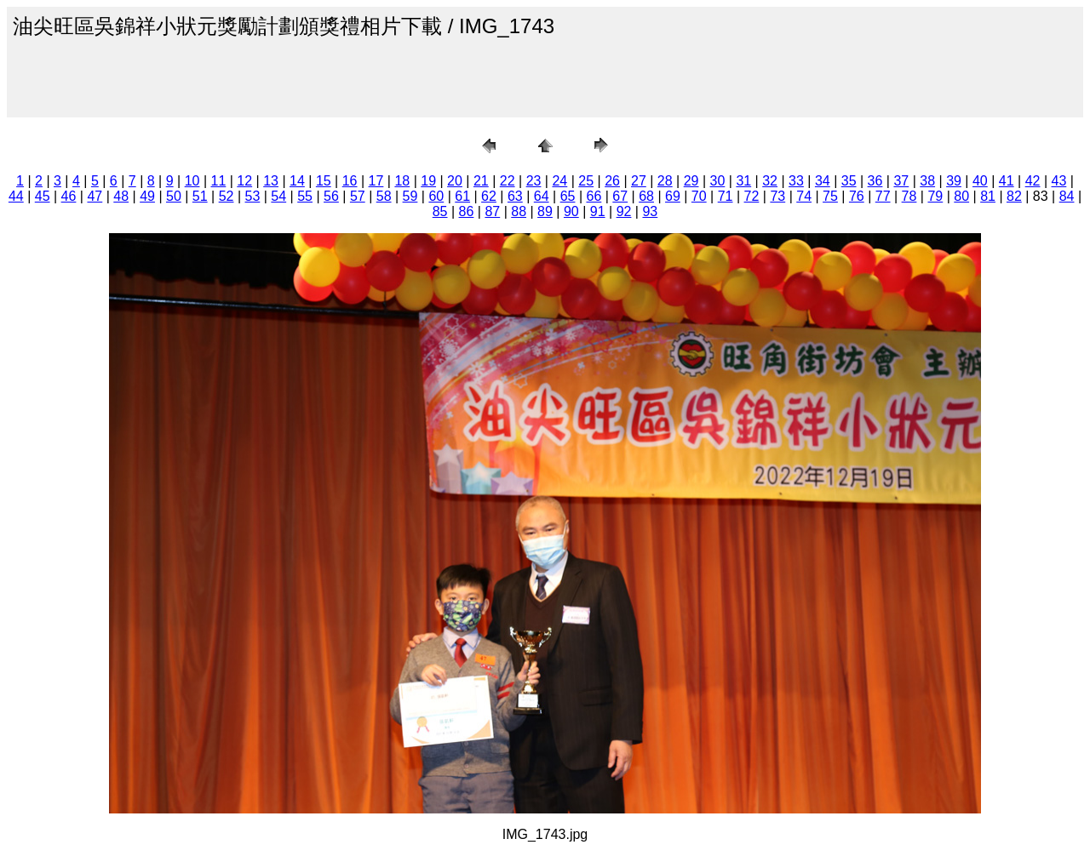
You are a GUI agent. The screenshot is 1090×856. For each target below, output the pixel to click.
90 (571, 211)
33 (796, 181)
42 (1033, 181)
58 (384, 196)
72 (752, 196)
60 (436, 196)
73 (777, 196)
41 (1006, 181)
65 (568, 196)
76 (856, 196)
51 (200, 196)
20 (454, 181)
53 (253, 196)
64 (541, 196)
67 (620, 196)
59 (410, 196)
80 (961, 196)
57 (357, 196)
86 (466, 211)
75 (830, 196)
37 (901, 181)
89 (545, 211)
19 (428, 181)
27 (638, 181)
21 (481, 181)
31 (743, 181)
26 (612, 181)
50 (173, 196)
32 (769, 181)
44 (16, 196)
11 (219, 181)
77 (883, 196)
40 (980, 181)
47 (94, 196)
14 (297, 181)
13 (270, 181)
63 (515, 196)
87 (492, 211)
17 (376, 181)
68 (646, 196)
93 (649, 211)
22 (507, 181)
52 (226, 196)
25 (586, 181)
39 (953, 181)
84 (1067, 196)
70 (699, 196)
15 (323, 181)
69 (672, 196)
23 (534, 181)
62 (488, 196)
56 (331, 196)
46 (69, 196)
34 (822, 181)
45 (42, 196)
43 (1059, 181)
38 (927, 181)
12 (244, 181)
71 (725, 196)
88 (518, 211)
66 (593, 196)
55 (305, 196)
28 (665, 181)
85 (440, 211)
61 (462, 196)
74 (804, 196)
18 (402, 181)
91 (597, 211)
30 (718, 181)
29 (691, 181)
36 (875, 181)
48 (121, 196)
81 (987, 196)
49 (147, 196)
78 (909, 196)
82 (1014, 196)
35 (849, 181)
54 (278, 196)
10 (192, 181)
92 (624, 211)
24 (559, 181)
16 (350, 181)
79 (935, 196)
